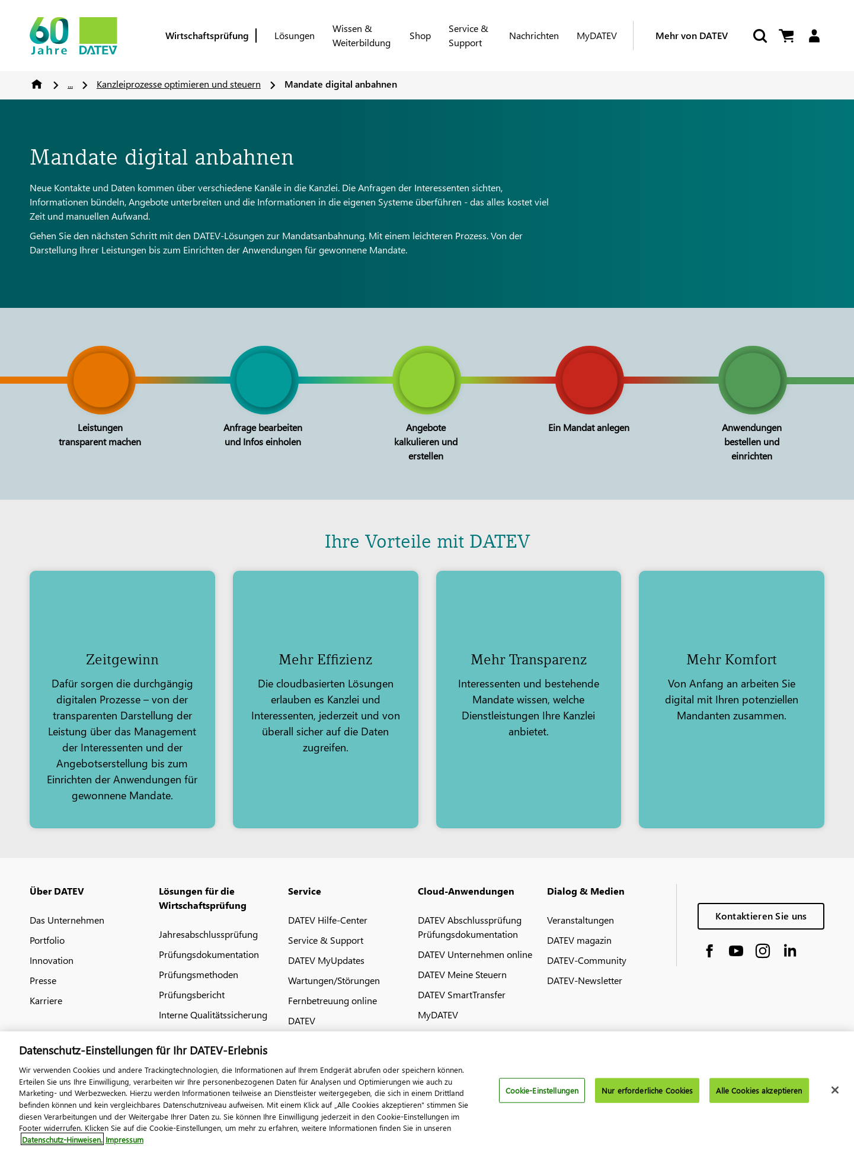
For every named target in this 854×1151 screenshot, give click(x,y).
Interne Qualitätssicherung (213, 1014)
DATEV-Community (586, 960)
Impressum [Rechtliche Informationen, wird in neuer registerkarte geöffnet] (124, 1145)
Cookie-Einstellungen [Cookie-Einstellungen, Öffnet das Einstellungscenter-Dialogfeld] (542, 1096)
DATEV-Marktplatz (196, 1034)
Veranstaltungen (580, 920)
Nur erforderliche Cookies (647, 1096)
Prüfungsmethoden (198, 974)
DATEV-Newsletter (584, 980)
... (70, 84)
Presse (43, 980)
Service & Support (468, 35)
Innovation (51, 960)
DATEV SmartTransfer (462, 994)
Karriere (46, 1000)
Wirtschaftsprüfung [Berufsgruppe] (207, 35)
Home (37, 84)
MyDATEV (597, 35)
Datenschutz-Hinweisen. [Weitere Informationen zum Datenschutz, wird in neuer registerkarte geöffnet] (62, 1145)
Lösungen (294, 35)
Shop (420, 35)
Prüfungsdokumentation (209, 954)
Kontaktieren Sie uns (761, 915)
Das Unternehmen (67, 920)
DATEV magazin (579, 940)
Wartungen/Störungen (334, 980)
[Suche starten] (759, 35)
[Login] (814, 35)
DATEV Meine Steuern (462, 974)
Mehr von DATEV (691, 35)
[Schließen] (835, 1097)
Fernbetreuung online (332, 1000)
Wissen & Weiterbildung (361, 35)
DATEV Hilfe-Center (327, 920)
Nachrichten (534, 35)
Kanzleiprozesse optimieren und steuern (179, 84)
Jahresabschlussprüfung (208, 934)
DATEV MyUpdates (326, 960)
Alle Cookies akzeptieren (759, 1096)
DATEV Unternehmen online (475, 954)
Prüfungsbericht (192, 994)
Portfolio (47, 940)
